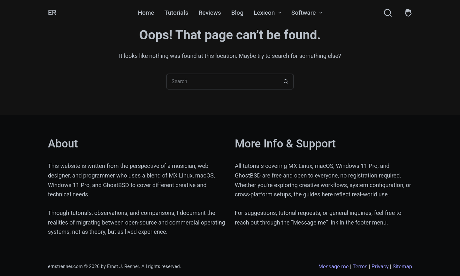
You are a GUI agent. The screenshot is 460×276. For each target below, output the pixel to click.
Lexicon (269, 13)
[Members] (408, 13)
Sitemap (402, 267)
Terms (360, 267)
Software (308, 13)
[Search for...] (222, 82)
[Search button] (286, 82)
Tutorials (176, 12)
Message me (333, 267)
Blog (237, 12)
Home (146, 12)
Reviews (209, 12)
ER (52, 13)
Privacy (380, 267)
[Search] (388, 13)
